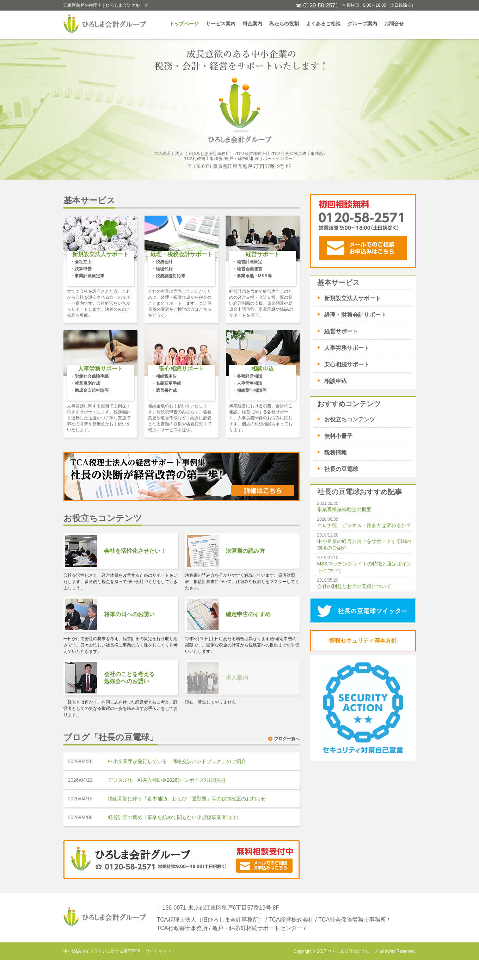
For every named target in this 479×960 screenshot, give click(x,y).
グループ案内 (362, 23)
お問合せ (394, 23)
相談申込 (335, 381)
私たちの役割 (284, 23)
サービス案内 (220, 23)
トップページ (184, 23)
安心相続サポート (346, 364)
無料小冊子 (338, 436)
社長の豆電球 (341, 469)
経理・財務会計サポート (355, 315)
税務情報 (335, 453)
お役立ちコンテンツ (349, 419)
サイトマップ (158, 951)
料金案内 (252, 23)
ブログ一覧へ (287, 738)
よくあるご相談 (323, 23)
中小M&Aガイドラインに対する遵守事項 (101, 951)
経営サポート (341, 331)
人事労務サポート (346, 348)
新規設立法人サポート (352, 298)
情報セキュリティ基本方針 (363, 641)
